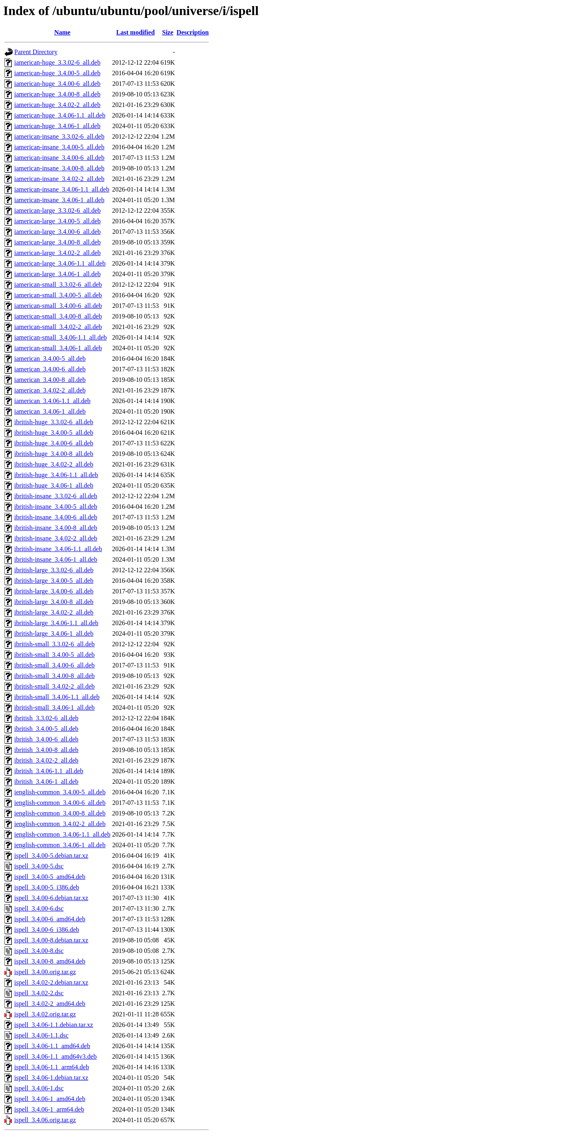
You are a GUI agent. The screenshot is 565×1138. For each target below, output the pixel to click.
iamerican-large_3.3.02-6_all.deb (57, 210)
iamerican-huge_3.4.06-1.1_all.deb (59, 115)
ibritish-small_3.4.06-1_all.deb (54, 707)
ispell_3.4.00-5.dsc (38, 866)
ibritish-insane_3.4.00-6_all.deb (55, 517)
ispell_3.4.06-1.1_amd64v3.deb (55, 1056)
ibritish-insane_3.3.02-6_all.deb (55, 496)
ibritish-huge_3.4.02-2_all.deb (53, 464)
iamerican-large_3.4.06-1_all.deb (57, 273)
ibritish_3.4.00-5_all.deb (46, 728)
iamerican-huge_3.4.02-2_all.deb (57, 104)
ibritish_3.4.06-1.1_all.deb (48, 770)
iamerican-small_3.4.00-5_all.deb (58, 295)
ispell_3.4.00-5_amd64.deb (49, 876)
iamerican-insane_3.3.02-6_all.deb (59, 136)
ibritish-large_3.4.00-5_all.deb (54, 580)
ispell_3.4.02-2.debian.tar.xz (51, 982)
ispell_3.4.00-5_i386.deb (46, 887)
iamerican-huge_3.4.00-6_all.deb (57, 83)
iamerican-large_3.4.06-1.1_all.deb (60, 263)
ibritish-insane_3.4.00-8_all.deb (55, 527)
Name (62, 32)
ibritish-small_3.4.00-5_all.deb (54, 654)
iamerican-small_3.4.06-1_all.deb (58, 347)
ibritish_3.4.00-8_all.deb (46, 749)
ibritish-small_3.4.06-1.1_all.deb (57, 696)
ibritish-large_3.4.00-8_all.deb (54, 601)
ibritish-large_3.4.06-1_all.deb (54, 633)
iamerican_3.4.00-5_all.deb (50, 358)
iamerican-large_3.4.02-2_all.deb (57, 252)
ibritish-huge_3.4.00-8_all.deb (53, 453)
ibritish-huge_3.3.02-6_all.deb (53, 422)
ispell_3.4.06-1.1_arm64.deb (51, 1067)
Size (168, 32)
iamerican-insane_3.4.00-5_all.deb (59, 147)
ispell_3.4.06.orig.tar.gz (45, 1119)
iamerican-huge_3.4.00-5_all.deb (57, 73)
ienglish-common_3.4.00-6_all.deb (59, 802)
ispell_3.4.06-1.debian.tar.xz (51, 1077)
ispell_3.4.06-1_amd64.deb (49, 1098)
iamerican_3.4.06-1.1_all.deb (52, 400)
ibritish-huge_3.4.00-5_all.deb (53, 432)
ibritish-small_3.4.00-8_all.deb (54, 675)
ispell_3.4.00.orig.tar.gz (45, 971)
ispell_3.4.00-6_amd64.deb (49, 919)
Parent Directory (35, 51)
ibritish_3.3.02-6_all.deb (46, 718)
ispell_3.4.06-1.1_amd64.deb (52, 1045)
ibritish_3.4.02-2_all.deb (46, 760)
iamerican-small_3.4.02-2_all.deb (58, 326)
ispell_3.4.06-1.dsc (38, 1088)
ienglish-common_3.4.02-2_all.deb (59, 823)
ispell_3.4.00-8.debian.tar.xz (51, 940)
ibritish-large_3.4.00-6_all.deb (54, 591)
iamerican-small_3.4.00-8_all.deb (58, 316)
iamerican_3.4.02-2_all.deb (50, 390)
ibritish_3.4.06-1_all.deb (46, 781)
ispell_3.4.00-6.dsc (38, 908)
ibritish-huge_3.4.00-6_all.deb (53, 443)
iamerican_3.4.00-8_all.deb (50, 379)
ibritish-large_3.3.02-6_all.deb (54, 570)
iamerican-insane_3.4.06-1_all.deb (59, 199)
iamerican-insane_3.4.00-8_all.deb (59, 168)
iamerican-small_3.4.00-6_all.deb (58, 305)
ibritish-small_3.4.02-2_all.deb (54, 686)
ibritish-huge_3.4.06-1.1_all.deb (56, 474)
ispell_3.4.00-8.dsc (38, 950)
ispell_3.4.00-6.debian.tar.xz (51, 897)
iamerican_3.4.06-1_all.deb (50, 411)
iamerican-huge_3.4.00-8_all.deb (57, 94)
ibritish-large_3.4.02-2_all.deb (54, 612)
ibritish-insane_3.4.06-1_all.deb (55, 559)
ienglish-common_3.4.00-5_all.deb (59, 792)
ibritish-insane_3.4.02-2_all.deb (55, 538)
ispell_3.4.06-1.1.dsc (41, 1035)
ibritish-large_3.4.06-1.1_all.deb (56, 622)
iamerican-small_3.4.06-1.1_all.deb (60, 337)
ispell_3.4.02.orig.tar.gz (45, 1014)
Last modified (135, 32)
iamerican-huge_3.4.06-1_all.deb (57, 125)
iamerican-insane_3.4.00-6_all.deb (59, 157)
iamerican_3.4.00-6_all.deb (50, 369)
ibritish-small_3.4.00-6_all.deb (54, 665)
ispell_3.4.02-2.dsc (38, 993)
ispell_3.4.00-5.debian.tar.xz (51, 855)
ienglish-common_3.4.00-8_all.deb (59, 813)
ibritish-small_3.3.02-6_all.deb (54, 644)
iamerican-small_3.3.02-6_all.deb (58, 284)
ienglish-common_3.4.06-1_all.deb (59, 845)
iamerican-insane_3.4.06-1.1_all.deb (61, 189)
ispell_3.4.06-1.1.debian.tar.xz (53, 1024)
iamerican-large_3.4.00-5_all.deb (57, 221)
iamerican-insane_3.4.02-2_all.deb (59, 178)
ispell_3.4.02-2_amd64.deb (49, 1003)
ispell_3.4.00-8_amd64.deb (49, 961)
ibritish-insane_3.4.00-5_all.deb (55, 506)
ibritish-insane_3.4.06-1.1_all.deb (58, 548)
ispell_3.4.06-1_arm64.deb (49, 1109)
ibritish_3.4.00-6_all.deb (46, 739)
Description (193, 32)
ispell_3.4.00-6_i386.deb (46, 929)
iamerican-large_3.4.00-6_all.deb (57, 231)
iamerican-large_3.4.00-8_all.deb (57, 242)
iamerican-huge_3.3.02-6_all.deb (57, 62)
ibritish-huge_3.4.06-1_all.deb (53, 485)
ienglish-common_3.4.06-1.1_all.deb (62, 834)
